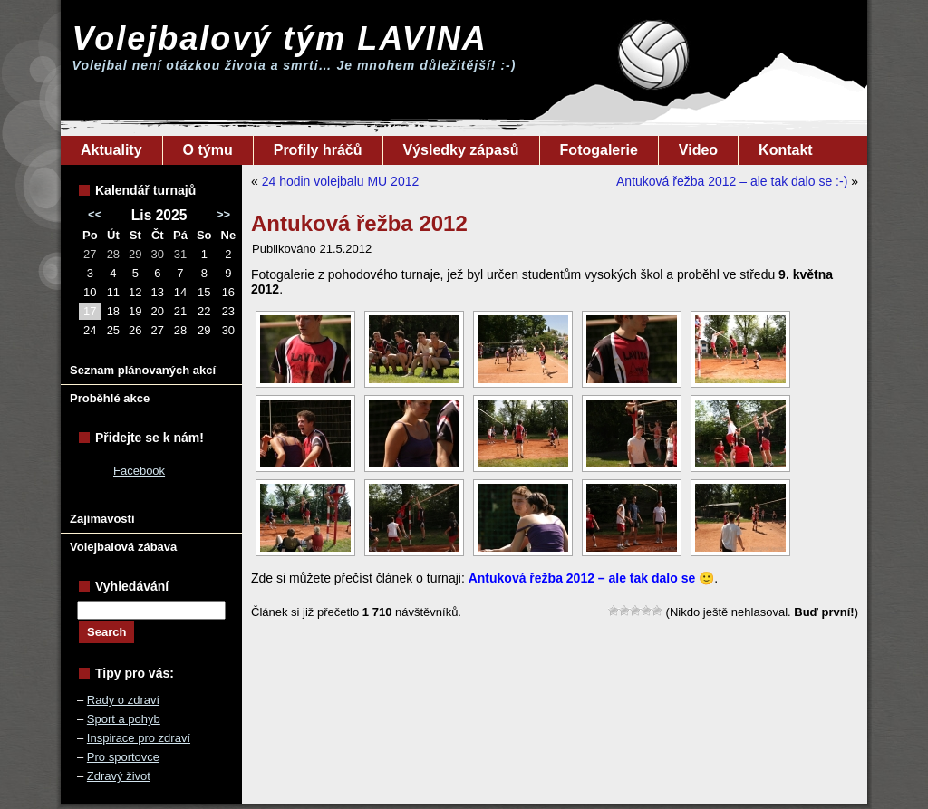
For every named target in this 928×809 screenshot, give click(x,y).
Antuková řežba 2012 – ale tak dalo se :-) (731, 181)
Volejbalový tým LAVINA (280, 38)
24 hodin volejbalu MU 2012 (341, 181)
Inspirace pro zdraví (138, 738)
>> (223, 214)
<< (95, 214)
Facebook (139, 470)
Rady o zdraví (123, 700)
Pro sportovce (123, 757)
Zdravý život (118, 776)
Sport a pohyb (123, 719)
